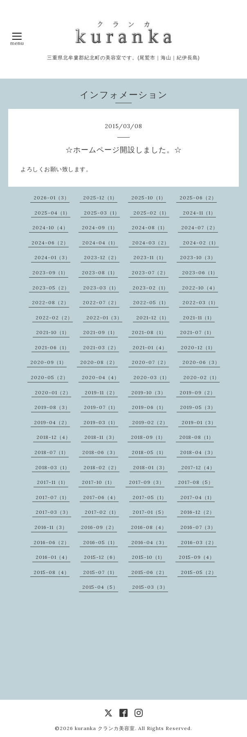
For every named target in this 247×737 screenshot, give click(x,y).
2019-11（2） (101, 392)
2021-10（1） (53, 332)
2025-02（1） (151, 213)
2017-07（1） (53, 497)
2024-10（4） (50, 227)
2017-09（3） (146, 482)
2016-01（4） (53, 557)
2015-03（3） (150, 587)
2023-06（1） (200, 272)
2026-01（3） (52, 197)
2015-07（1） (100, 572)
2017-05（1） (149, 497)
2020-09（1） (48, 362)
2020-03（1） (151, 377)
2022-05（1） (151, 302)
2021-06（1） (52, 347)
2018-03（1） (52, 467)
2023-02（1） (150, 288)
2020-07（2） (150, 362)
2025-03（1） (102, 213)
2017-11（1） (52, 482)
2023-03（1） (101, 288)
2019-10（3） (148, 392)
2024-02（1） (201, 243)
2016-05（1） (100, 542)
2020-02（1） (201, 377)
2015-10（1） (148, 557)
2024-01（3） (52, 257)
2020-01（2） (53, 392)
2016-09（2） (99, 527)
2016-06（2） (52, 542)
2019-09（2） (198, 392)
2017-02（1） (102, 512)
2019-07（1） (101, 407)
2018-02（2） (101, 467)
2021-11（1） (199, 317)
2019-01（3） (199, 422)
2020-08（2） (99, 362)
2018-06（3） (100, 452)
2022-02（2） (54, 317)
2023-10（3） (198, 257)
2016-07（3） (198, 527)
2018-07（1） (51, 452)
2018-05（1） (149, 452)
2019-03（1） (100, 422)
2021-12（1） (152, 317)
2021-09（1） (100, 332)
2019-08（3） (52, 407)
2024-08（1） (150, 227)
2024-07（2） (199, 227)
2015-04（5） (100, 587)
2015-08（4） (52, 572)
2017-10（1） (98, 482)
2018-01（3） (150, 467)
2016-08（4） (149, 527)
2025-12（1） (100, 197)
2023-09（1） (50, 272)
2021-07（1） (197, 332)
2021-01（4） (149, 347)
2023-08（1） (100, 272)
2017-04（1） (197, 497)
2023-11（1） (149, 257)
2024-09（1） (100, 227)
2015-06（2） (149, 572)
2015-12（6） (101, 557)
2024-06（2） (50, 243)
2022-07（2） (101, 302)
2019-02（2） (150, 422)
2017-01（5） (149, 512)
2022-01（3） (104, 317)
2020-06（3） (201, 362)
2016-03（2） (199, 542)
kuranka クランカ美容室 (105, 728)
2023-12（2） (101, 257)
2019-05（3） (198, 407)
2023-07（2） (150, 272)
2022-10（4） (200, 288)
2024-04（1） (100, 243)
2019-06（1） (149, 407)
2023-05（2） (51, 288)
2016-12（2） (197, 512)
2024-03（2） (150, 243)
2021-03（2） (101, 347)
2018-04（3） (198, 452)
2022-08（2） (50, 302)
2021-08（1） (149, 332)
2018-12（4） (53, 437)
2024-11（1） (199, 213)
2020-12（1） (198, 347)
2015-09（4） (197, 557)
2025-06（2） (198, 197)
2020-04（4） (100, 377)
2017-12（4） (198, 467)
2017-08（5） (195, 482)
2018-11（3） (100, 437)
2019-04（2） (52, 422)
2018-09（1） (148, 437)
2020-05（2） (49, 377)
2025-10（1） (148, 197)
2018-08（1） (196, 437)
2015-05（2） (199, 572)
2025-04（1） (52, 213)
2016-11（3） (50, 527)
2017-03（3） (53, 512)
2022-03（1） (200, 302)
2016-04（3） (149, 542)
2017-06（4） (101, 497)
